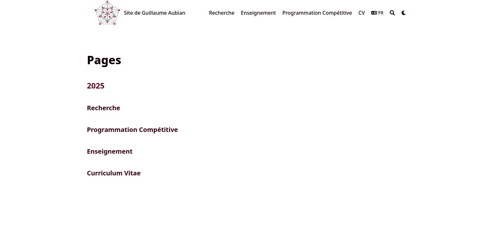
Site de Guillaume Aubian (154, 12)
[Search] (392, 12)
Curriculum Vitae (114, 173)
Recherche (103, 107)
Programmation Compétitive (132, 129)
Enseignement (110, 151)
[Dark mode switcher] (403, 12)
